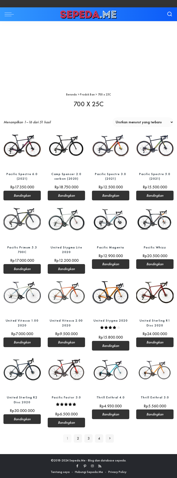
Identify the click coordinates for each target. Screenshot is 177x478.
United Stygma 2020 (111, 320)
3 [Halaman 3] (89, 438)
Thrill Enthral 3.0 (155, 397)
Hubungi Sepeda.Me (89, 471)
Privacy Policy (117, 471)
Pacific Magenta (110, 247)
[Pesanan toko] (143, 122)
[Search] (169, 14)
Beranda (71, 94)
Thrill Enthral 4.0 (111, 397)
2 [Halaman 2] (78, 438)
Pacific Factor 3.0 (66, 397)
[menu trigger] (10, 14)
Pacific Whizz (155, 247)
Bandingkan (22, 195)
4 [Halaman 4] (99, 438)
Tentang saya (60, 471)
